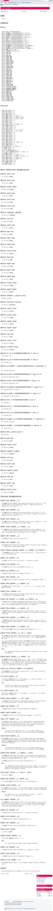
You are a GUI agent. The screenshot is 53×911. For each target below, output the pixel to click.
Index (5, 2)
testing (38, 893)
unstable (39, 895)
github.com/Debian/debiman (17, 908)
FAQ (19, 2)
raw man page (40, 882)
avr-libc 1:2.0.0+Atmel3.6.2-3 (27, 901)
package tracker (41, 880)
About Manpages (12, 2)
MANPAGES (6, 0)
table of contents (41, 885)
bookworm (7, 4)
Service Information (26, 2)
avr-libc (10, 4)
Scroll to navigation (6, 8)
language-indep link (42, 878)
